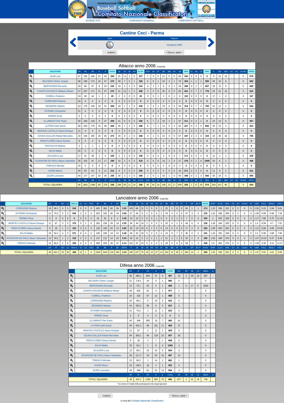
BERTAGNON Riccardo (55, 86)
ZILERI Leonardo (55, 176)
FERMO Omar (55, 116)
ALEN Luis (55, 76)
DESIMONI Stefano (55, 106)
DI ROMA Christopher (55, 111)
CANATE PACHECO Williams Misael (55, 91)
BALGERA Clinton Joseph (55, 81)
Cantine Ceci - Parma (142, 32)
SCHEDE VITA (93, 20)
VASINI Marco (55, 171)
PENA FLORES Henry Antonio (55, 141)
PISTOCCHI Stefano (55, 146)
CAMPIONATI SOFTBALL (191, 20)
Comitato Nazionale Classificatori (147, 400)
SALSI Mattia (55, 151)
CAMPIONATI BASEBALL (142, 20)
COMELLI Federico (55, 96)
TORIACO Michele (55, 166)
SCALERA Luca (55, 156)
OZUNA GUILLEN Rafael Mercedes (55, 136)
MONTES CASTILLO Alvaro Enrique (55, 131)
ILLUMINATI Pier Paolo (55, 121)
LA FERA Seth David (55, 126)
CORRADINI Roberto (55, 101)
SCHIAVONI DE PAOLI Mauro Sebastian (55, 161)
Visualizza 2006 (174, 45)
